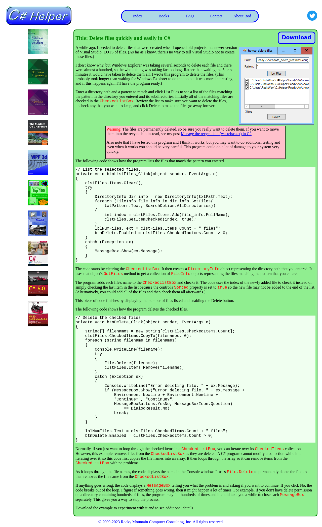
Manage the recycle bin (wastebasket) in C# (216, 134)
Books (164, 16)
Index (137, 16)
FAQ (190, 16)
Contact (216, 16)
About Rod (242, 16)
